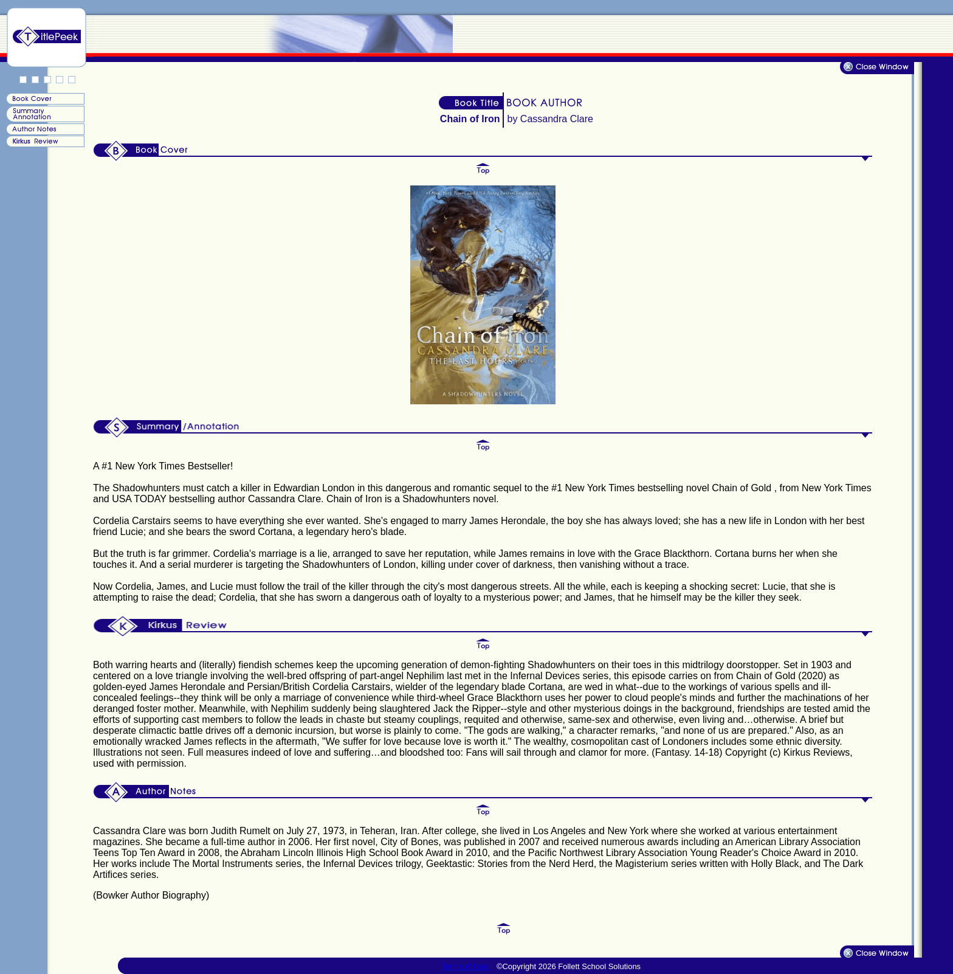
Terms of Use (465, 966)
